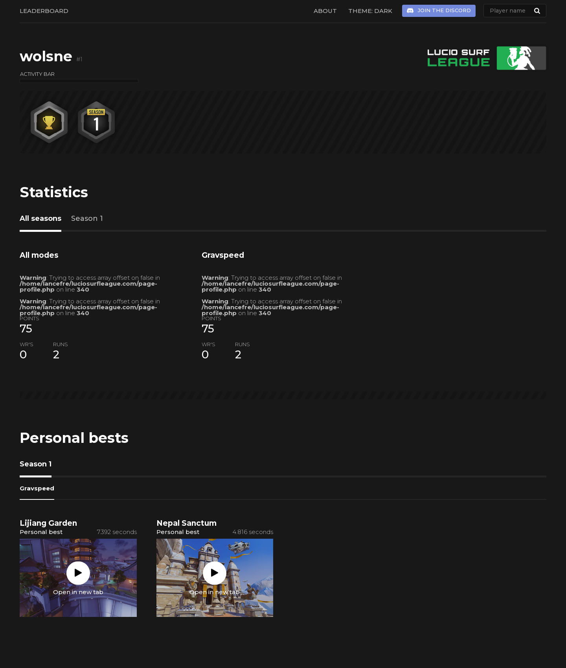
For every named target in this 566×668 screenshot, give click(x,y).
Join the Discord (444, 10)
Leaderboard (44, 11)
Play (78, 573)
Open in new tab (78, 591)
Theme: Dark (370, 11)
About (325, 11)
